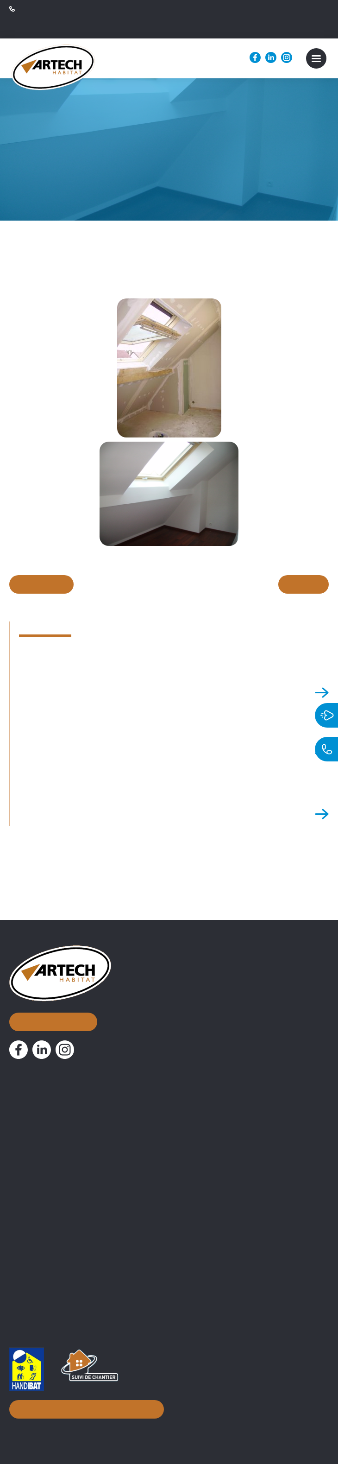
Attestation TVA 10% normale (60, 1247)
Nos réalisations (46, 1117)
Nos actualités (42, 1140)
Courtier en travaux (43, 1179)
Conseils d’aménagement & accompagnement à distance (108, 1209)
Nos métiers (37, 1162)
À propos (29, 1094)
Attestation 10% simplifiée (54, 1262)
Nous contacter (52, 993)
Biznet (152, 1429)
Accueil (25, 1071)
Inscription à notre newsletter (84, 1406)
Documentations (47, 1230)
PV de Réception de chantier (58, 1277)
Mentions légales (198, 1429)
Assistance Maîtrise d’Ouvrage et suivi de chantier (95, 1194)
